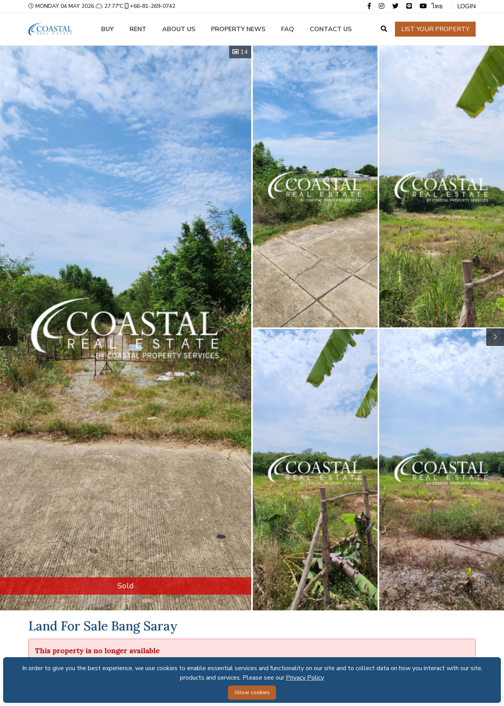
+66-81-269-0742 (149, 6)
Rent (138, 29)
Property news (238, 29)
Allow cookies (252, 692)
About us (178, 29)
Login (466, 6)
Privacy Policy (305, 677)
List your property (435, 29)
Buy (107, 29)
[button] (495, 337)
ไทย (437, 6)
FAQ (287, 29)
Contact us (331, 29)
